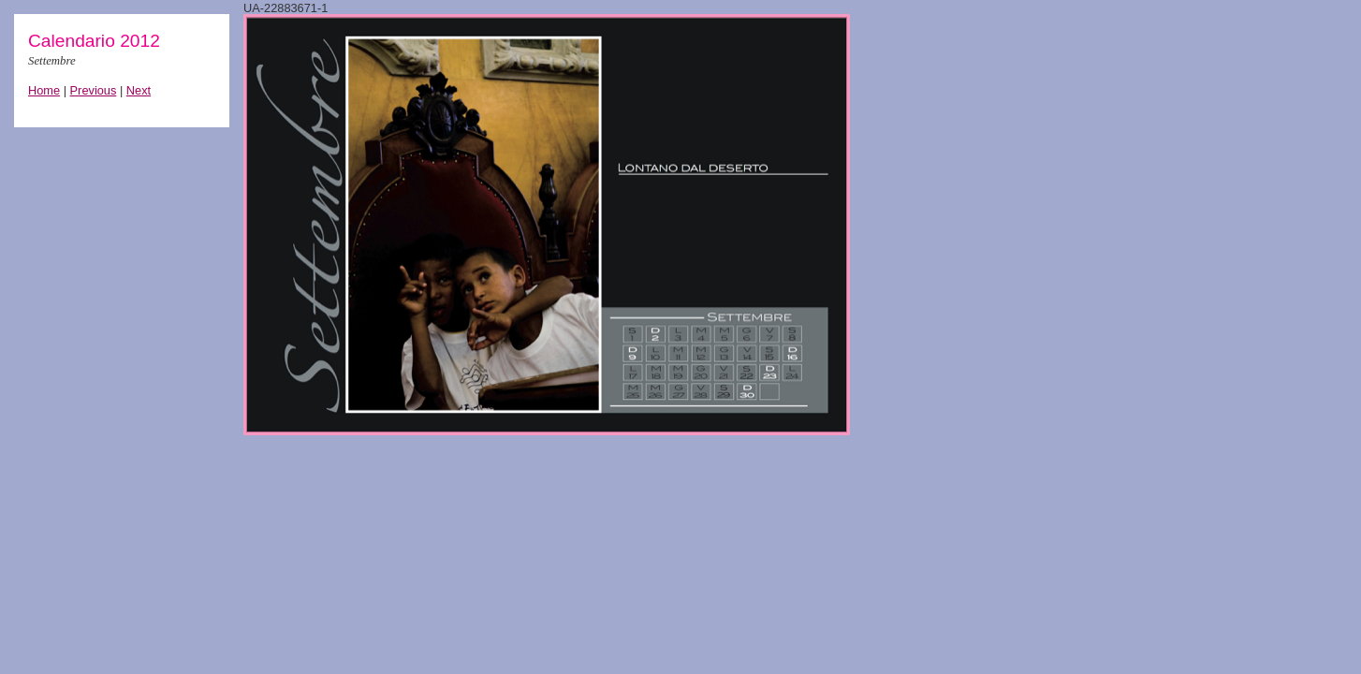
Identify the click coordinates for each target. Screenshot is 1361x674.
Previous (93, 90)
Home (44, 90)
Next (138, 90)
